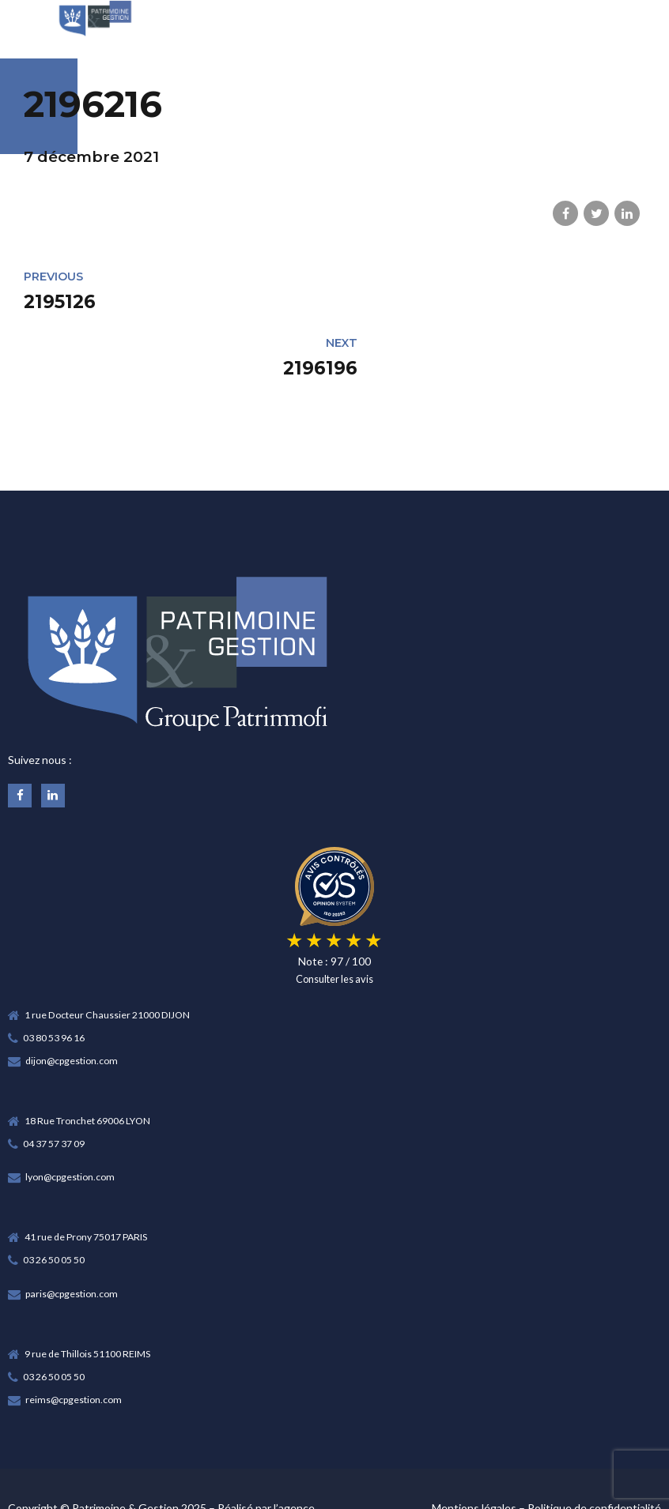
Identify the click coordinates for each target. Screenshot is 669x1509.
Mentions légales (474, 1442)
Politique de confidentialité (594, 1442)
